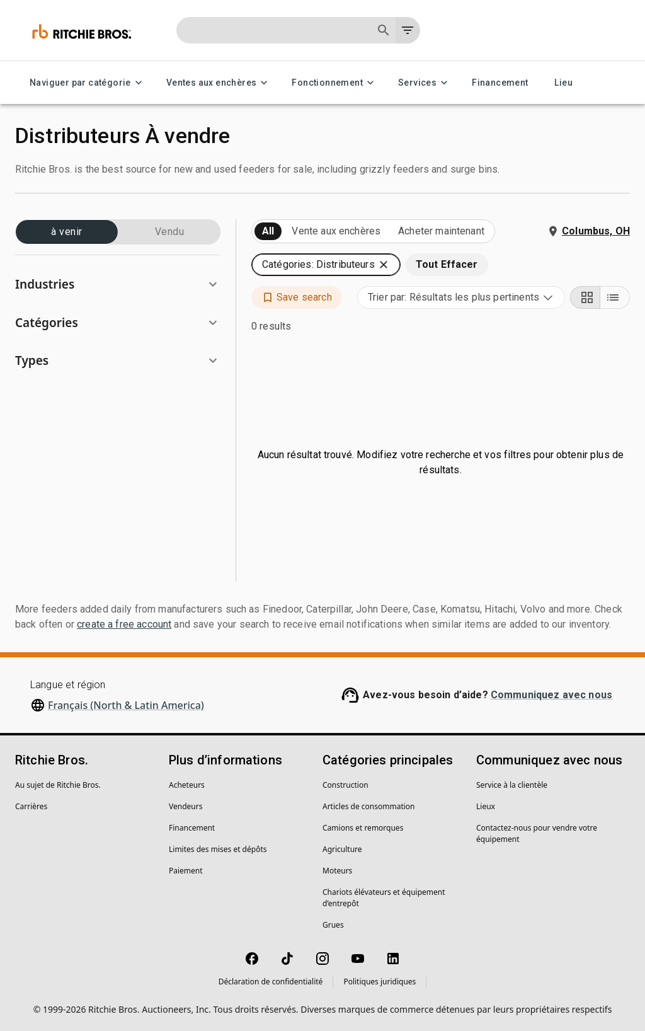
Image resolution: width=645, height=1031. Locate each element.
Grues (333, 924)
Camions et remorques (362, 827)
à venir (67, 232)
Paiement (186, 870)
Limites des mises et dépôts (217, 849)
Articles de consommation (368, 806)
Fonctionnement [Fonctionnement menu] (335, 83)
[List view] (615, 297)
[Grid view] (585, 297)
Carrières (31, 806)
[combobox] (461, 297)
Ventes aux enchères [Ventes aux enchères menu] (219, 83)
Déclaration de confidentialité (271, 981)
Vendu (169, 232)
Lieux (485, 806)
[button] (117, 284)
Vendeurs (185, 806)
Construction (345, 785)
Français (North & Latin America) (126, 705)
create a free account (124, 624)
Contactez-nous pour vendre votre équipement (536, 833)
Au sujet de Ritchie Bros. (58, 785)
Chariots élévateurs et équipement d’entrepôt (383, 898)
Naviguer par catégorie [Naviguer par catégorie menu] (88, 83)
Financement (500, 83)
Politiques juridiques (379, 981)
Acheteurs (187, 785)
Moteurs (337, 870)
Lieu (564, 83)
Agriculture (342, 849)
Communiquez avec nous (551, 695)
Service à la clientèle (511, 785)
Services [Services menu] (425, 83)
